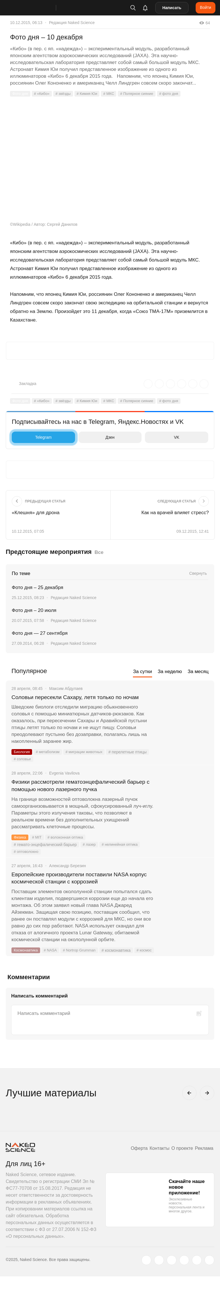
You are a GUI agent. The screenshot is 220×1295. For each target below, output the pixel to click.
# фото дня (179, 93)
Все (99, 552)
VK (163, 437)
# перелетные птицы (33, 768)
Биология (22, 761)
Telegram (33, 437)
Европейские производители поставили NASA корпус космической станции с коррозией (78, 888)
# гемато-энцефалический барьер (45, 854)
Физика (20, 847)
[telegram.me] (197, 1279)
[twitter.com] (146, 1279)
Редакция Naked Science (72, 22)
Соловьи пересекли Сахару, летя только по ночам (74, 701)
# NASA (53, 961)
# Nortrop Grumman (84, 961)
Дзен (98, 437)
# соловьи (67, 768)
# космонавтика (122, 961)
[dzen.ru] (184, 1279)
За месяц (198, 671)
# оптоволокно (27, 861)
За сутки (142, 671)
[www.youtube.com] (171, 1279)
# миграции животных (89, 761)
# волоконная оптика (69, 847)
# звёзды (66, 93)
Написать (171, 7)
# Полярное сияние (145, 93)
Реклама (203, 1166)
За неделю (170, 671)
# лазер (90, 854)
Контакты (153, 1166)
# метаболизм (50, 761)
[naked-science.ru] (209, 1279)
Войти (205, 7)
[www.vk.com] (159, 1279)
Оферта (129, 1166)
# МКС (115, 93)
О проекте (178, 1166)
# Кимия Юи (92, 93)
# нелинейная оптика (122, 854)
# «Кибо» (44, 93)
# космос (22, 969)
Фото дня (21, 93)
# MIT (38, 847)
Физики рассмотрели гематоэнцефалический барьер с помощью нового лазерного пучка (77, 795)
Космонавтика (27, 961)
